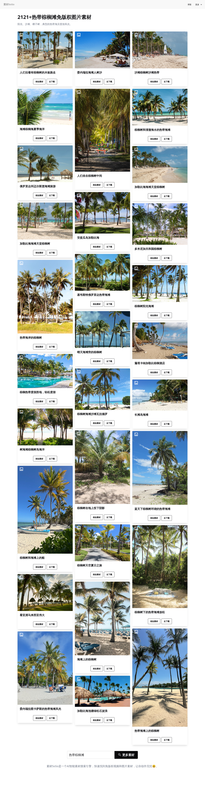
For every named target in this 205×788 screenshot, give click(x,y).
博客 (189, 4)
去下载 (52, 81)
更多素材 (126, 755)
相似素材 (39, 81)
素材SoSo (8, 4)
